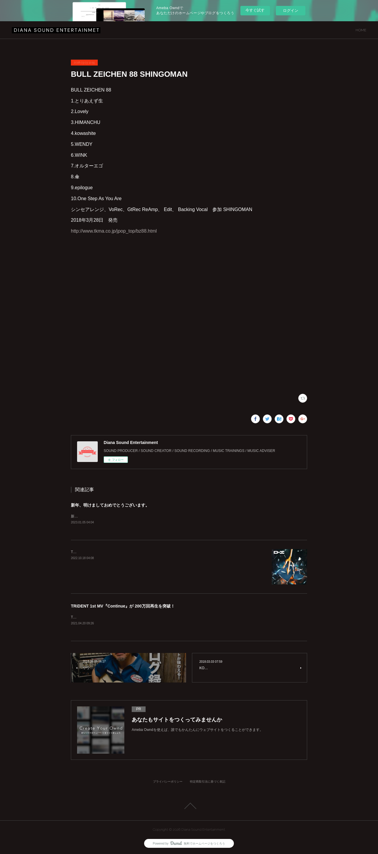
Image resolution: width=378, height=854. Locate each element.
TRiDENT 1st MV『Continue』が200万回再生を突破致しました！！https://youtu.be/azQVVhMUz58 (149, 617)
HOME (361, 30)
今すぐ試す (255, 10)
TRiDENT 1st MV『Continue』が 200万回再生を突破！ (123, 606)
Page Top (189, 806)
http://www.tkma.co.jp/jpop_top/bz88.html (114, 230)
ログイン (290, 10)
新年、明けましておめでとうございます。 (110, 505)
